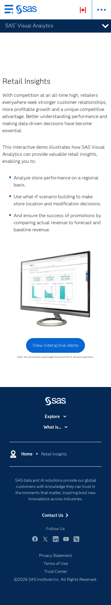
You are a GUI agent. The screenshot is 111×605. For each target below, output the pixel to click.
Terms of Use (56, 563)
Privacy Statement (55, 555)
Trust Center (55, 571)
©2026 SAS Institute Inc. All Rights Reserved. (55, 579)
